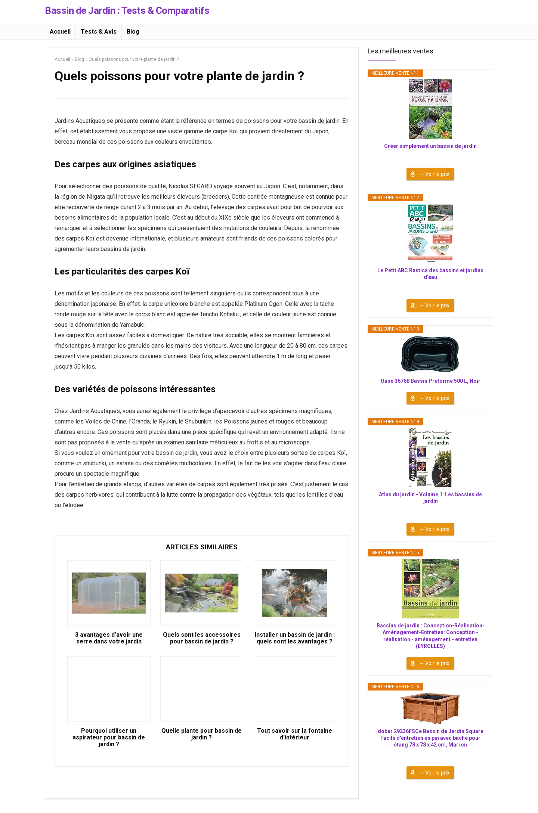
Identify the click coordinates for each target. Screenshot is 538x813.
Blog (133, 31)
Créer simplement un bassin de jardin (430, 146)
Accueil (60, 31)
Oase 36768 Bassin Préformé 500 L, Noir (430, 381)
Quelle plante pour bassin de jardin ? (201, 734)
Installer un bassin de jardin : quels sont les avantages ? (295, 638)
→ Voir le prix (434, 174)
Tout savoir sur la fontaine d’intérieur (294, 734)
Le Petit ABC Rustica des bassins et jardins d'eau (430, 273)
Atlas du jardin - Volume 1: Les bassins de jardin (430, 497)
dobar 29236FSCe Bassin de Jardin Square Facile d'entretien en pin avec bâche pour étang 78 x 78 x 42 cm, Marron (430, 738)
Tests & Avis (99, 31)
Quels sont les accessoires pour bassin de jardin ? (202, 638)
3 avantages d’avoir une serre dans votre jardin (109, 638)
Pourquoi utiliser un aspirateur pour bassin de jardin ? (108, 737)
